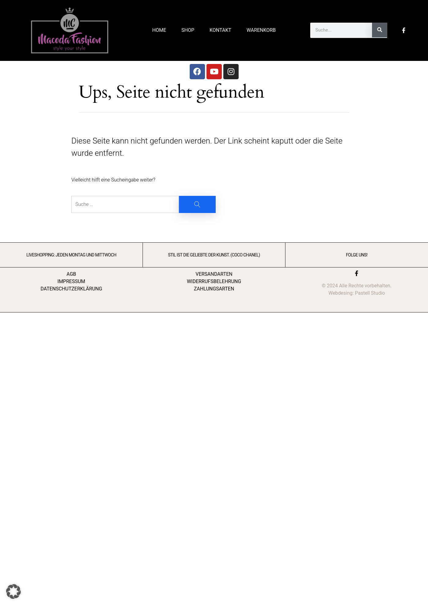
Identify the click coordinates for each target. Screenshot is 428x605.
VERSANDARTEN (214, 274)
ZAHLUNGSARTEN (214, 289)
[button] (13, 591)
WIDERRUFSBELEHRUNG (214, 281)
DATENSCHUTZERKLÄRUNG (71, 289)
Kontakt (220, 30)
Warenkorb (261, 30)
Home (159, 30)
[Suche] (379, 30)
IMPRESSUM (71, 281)
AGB (71, 274)
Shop (187, 30)
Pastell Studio (370, 293)
